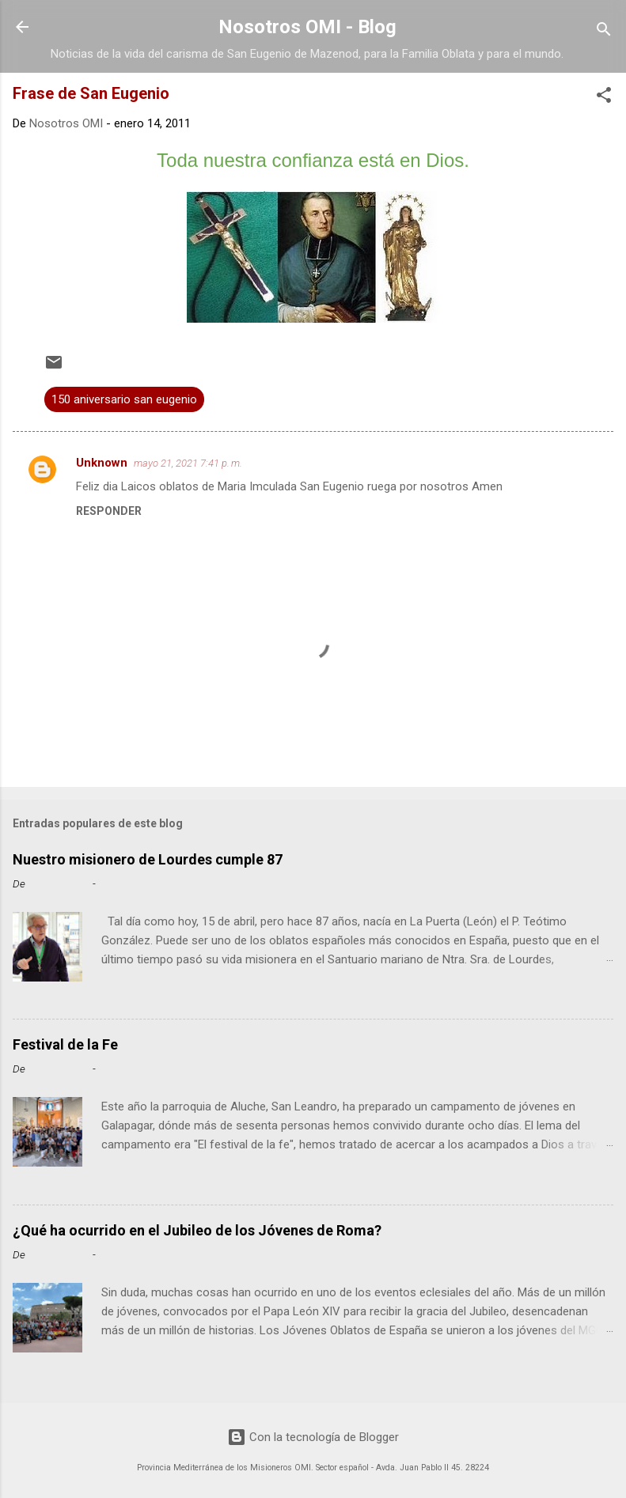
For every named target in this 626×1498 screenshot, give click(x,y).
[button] (603, 97)
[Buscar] (603, 32)
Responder (109, 511)
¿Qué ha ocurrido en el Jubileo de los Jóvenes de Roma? (197, 1230)
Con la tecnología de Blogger (313, 1437)
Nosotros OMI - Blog (307, 27)
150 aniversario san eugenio (124, 399)
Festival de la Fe (65, 1044)
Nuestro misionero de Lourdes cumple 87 (148, 859)
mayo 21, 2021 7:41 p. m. (188, 463)
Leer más (583, 995)
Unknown (101, 463)
